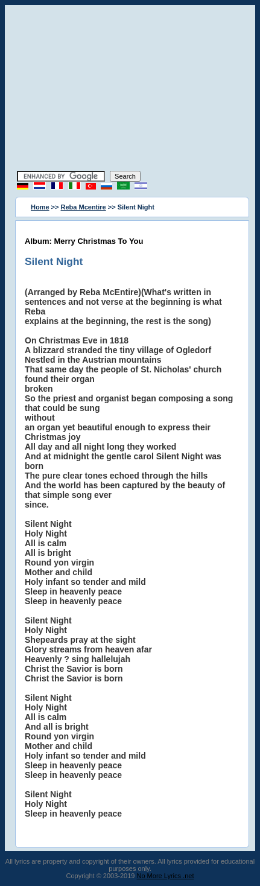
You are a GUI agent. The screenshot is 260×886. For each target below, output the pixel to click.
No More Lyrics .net (165, 875)
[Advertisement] (130, 89)
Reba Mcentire (83, 207)
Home (40, 207)
